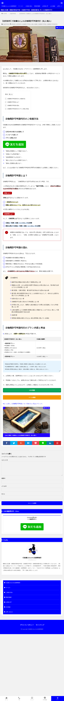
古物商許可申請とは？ (12, 102)
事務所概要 (37, 6)
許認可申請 (13, 13)
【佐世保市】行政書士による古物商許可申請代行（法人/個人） (35, 13)
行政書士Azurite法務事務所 (8, 6)
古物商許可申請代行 (52, 24)
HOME (5, 13)
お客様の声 (45, 6)
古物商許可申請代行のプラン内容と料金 (17, 109)
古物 (32, 24)
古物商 (36, 24)
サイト (3, 494)
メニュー (32, 698)
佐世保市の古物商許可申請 (23, 24)
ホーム (6, 698)
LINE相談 (52, 6)
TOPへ (57, 698)
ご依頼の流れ (28, 6)
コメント (4, 460)
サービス (20, 6)
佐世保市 (13, 24)
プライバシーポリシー (27, 625)
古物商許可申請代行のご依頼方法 (15, 99)
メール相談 (32, 397)
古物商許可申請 (42, 24)
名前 (3, 478)
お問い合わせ (9, 612)
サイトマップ (40, 625)
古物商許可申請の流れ (12, 105)
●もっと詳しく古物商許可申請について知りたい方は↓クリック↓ (23, 403)
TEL (19, 698)
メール (3, 486)
